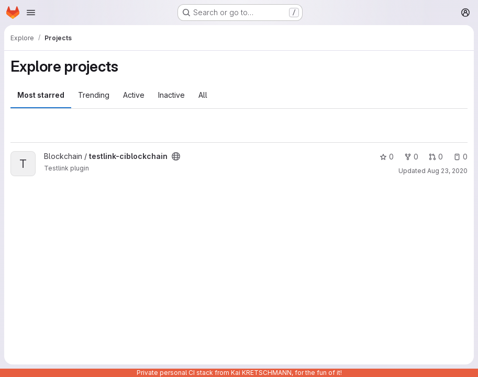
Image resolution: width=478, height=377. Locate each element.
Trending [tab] (93, 94)
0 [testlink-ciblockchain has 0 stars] (387, 156)
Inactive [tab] (171, 94)
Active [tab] (133, 94)
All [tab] (202, 94)
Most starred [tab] (40, 94)
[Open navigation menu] (31, 12)
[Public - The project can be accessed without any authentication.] (176, 156)
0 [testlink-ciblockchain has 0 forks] (411, 156)
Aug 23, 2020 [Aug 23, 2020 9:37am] (447, 171)
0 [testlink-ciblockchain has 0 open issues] (460, 156)
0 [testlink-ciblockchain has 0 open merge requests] (436, 156)
